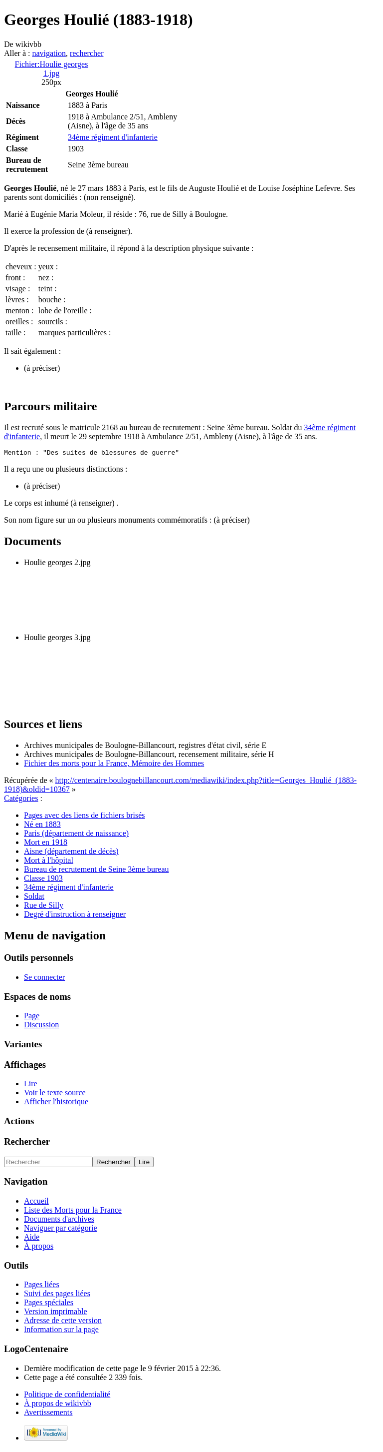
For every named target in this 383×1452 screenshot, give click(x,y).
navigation (49, 53)
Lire (30, 1085)
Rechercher (27, 1143)
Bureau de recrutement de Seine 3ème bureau (96, 870)
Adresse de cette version (63, 1322)
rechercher (87, 53)
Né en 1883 (42, 825)
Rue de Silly (43, 906)
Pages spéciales (48, 1304)
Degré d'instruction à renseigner (75, 915)
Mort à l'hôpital (48, 861)
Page (31, 1017)
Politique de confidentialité (67, 1396)
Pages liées (41, 1286)
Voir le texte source (55, 1094)
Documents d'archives (59, 1220)
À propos (38, 1247)
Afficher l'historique (56, 1103)
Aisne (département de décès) (71, 852)
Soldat (34, 897)
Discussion (41, 1026)
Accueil (36, 1202)
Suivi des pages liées (57, 1295)
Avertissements (48, 1414)
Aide (31, 1238)
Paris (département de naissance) (76, 834)
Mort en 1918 (45, 843)
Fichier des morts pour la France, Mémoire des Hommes (114, 764)
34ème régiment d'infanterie (113, 137)
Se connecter (44, 978)
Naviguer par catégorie (60, 1229)
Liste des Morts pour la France (73, 1211)
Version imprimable (55, 1313)
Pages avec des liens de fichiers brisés (84, 816)
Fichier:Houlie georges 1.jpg (51, 68)
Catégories (21, 799)
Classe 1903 (43, 879)
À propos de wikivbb (57, 1405)
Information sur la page (61, 1331)
